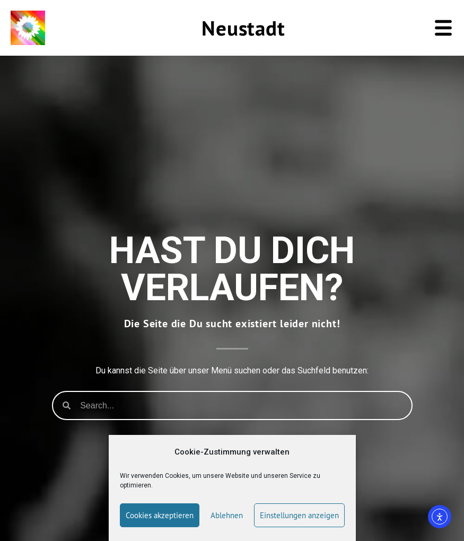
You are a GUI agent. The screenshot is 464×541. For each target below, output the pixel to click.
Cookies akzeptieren (160, 515)
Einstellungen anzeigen (299, 515)
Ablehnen (227, 515)
